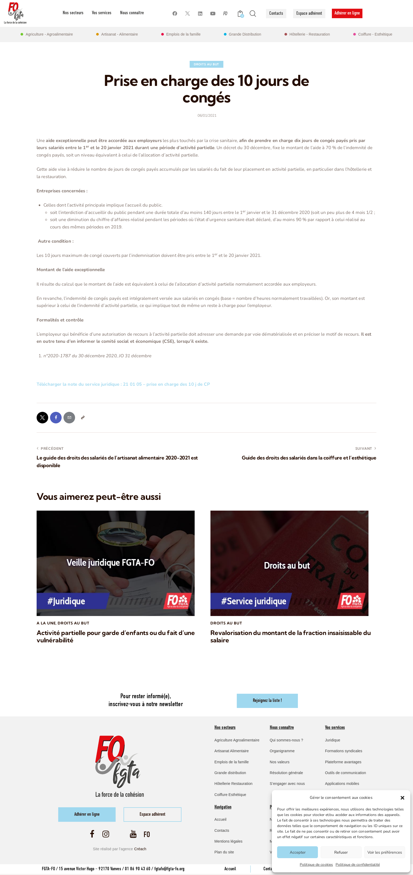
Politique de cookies (316, 864)
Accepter (298, 852)
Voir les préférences (384, 852)
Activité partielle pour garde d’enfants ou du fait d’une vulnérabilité (116, 637)
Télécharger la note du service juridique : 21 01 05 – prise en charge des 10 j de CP (123, 384)
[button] (402, 797)
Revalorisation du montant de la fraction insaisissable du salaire (290, 637)
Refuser (341, 852)
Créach (140, 850)
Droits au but (206, 64)
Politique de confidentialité (358, 864)
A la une (46, 623)
